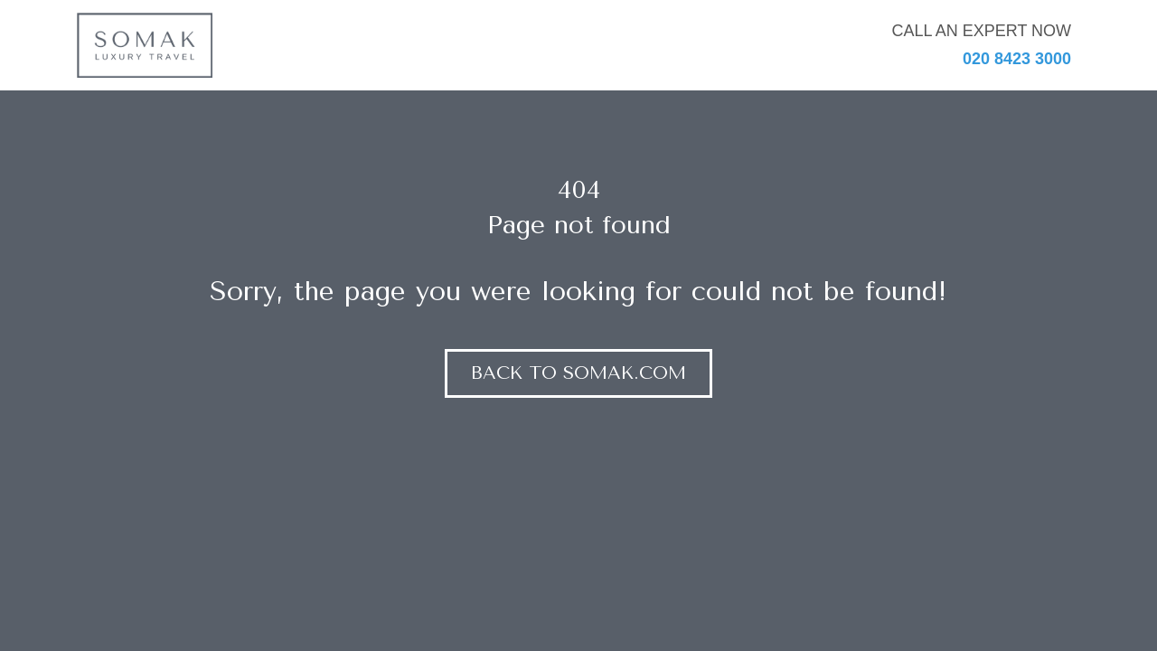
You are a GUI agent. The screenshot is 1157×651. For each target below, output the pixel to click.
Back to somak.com (578, 373)
